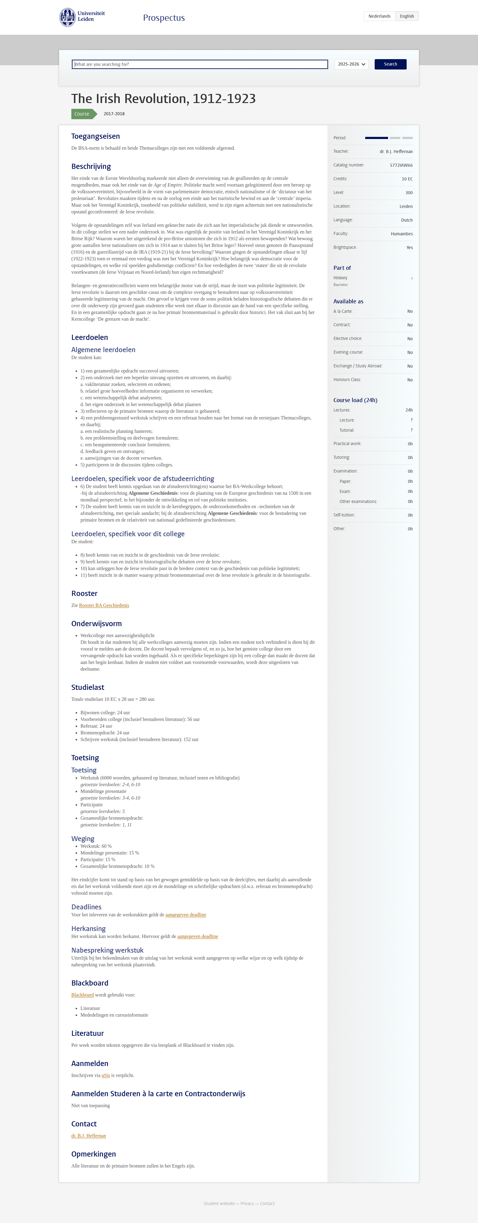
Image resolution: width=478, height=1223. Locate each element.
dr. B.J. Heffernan (88, 1135)
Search (390, 64)
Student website (219, 1204)
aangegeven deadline (186, 914)
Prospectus (164, 17)
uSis (106, 1075)
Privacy (247, 1204)
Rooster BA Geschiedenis (104, 605)
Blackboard (82, 994)
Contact (267, 1204)
